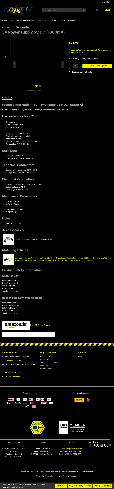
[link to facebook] (4, 382)
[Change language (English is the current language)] (107, 2)
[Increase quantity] (80, 66)
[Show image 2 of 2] (40, 86)
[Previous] (14, 64)
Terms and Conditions (49, 362)
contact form (16, 372)
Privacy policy (46, 356)
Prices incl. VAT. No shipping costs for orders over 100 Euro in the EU (90, 51)
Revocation (45, 366)
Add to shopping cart (97, 66)
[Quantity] (75, 66)
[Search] (83, 10)
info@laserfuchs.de (74, 449)
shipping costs (45, 472)
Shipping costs (46, 369)
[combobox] (61, 10)
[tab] (7, 98)
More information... (16, 487)
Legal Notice (45, 359)
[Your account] (97, 10)
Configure (61, 486)
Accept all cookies (103, 486)
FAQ (80, 356)
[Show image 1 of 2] (37, 86)
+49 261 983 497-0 (11, 361)
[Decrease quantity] (71, 66)
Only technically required (80, 486)
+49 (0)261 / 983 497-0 (73, 451)
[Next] (62, 64)
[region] (33, 64)
